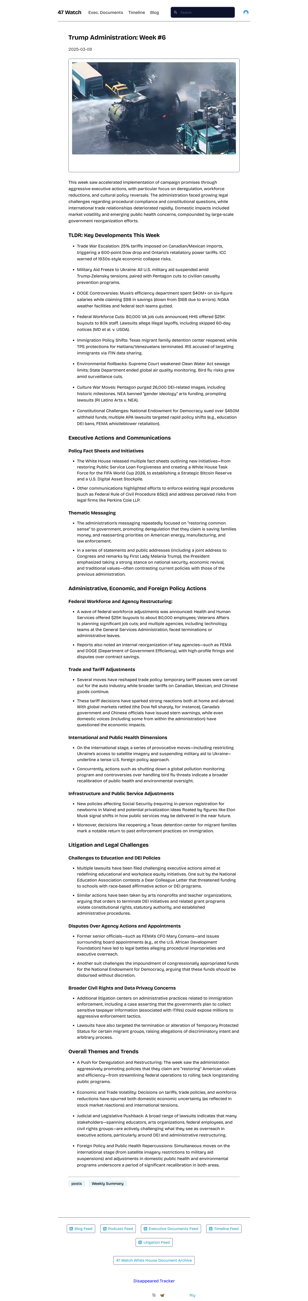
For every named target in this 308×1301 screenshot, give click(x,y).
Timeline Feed (224, 1228)
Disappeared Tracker (154, 1280)
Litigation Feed (154, 1242)
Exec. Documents (105, 12)
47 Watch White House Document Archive (154, 1260)
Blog (154, 12)
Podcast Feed (118, 1228)
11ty (192, 1295)
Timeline (136, 12)
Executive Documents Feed (171, 1228)
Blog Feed (81, 1228)
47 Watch (69, 12)
